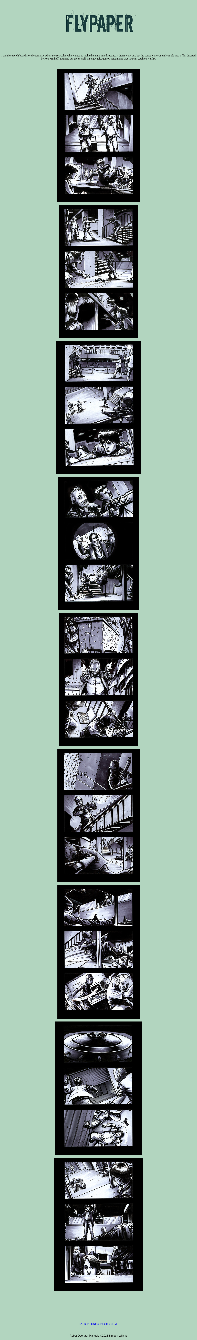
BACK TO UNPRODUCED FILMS (98, 1324)
